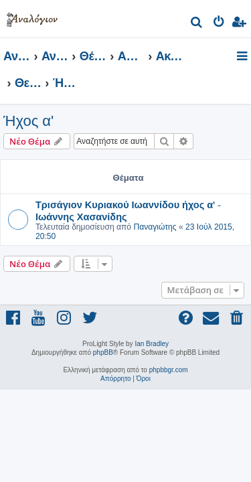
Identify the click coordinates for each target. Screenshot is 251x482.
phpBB (103, 352)
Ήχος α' (28, 120)
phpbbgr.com (168, 370)
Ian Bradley (152, 343)
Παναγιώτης (154, 227)
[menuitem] (197, 24)
